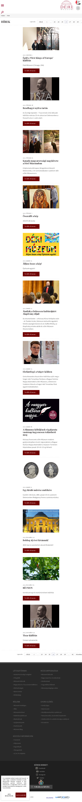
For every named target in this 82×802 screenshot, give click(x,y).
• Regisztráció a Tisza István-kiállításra (25, 685)
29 (77, 22)
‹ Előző (41, 22)
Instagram (42, 775)
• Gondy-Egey (45, 705)
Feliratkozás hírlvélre (42, 787)
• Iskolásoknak (45, 681)
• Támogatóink (17, 750)
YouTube (42, 771)
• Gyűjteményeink (18, 722)
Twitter (42, 778)
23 (54, 22)
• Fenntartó (16, 740)
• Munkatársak (17, 719)
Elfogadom (20, 795)
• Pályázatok (17, 743)
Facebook (42, 768)
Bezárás (26, 779)
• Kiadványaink (17, 726)
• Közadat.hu (45, 722)
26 (66, 22)
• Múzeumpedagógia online (49, 688)
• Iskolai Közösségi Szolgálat (22, 674)
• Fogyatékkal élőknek (48, 685)
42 (72, 654)
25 (62, 22)
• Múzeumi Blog (18, 729)
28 (74, 22)
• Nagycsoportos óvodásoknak (50, 678)
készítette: (49, 798)
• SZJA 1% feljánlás (19, 753)
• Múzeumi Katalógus (19, 705)
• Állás (15, 709)
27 (70, 22)
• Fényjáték (16, 678)
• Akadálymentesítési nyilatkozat (51, 712)
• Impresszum (45, 709)
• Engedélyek (17, 747)
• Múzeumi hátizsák (19, 681)
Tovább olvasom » (30, 71)
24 (58, 22)
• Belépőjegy (17, 695)
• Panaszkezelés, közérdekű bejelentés (53, 716)
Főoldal (3, 15)
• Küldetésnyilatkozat (20, 716)
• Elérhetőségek (18, 688)
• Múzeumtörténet (19, 712)
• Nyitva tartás (17, 691)
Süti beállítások (9, 795)
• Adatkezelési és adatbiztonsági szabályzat (55, 719)
